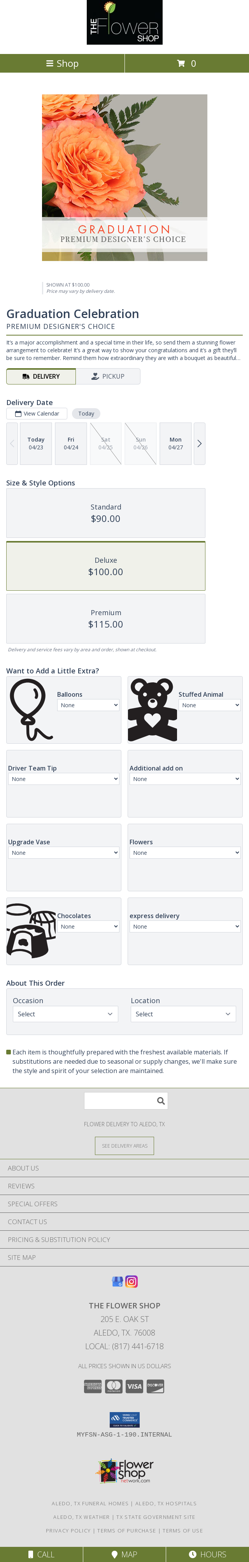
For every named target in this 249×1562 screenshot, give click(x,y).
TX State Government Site (155, 1516)
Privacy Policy (68, 1530)
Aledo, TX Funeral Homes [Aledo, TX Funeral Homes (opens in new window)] (90, 1503)
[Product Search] (126, 1101)
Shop (62, 63)
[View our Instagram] (131, 1285)
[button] (125, 1420)
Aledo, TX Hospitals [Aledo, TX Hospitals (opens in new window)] (166, 1503)
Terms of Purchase (126, 1530)
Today (86, 413)
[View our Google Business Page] (117, 1285)
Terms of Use (183, 1530)
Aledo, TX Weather (81, 1516)
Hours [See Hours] (207, 1554)
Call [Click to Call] (41, 1554)
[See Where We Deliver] (124, 1145)
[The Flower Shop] (125, 42)
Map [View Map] (124, 1554)
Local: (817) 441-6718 (124, 1346)
